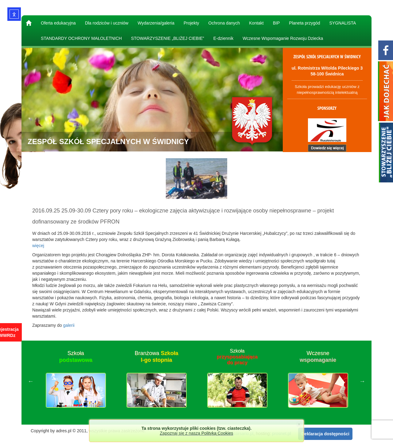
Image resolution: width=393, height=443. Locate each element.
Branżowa (156, 356)
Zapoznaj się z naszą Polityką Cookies (196, 433)
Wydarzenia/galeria (156, 23)
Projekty (191, 23)
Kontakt (256, 23)
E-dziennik (223, 38)
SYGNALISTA (342, 23)
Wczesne (318, 356)
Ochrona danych (224, 23)
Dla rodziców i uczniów (107, 23)
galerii (68, 325)
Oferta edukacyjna (58, 23)
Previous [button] (31, 381)
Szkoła (75, 356)
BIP (276, 23)
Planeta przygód (304, 23)
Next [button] (362, 381)
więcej (38, 245)
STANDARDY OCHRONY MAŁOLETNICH (81, 38)
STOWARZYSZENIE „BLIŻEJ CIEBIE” (167, 38)
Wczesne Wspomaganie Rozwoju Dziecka (283, 38)
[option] (75, 381)
